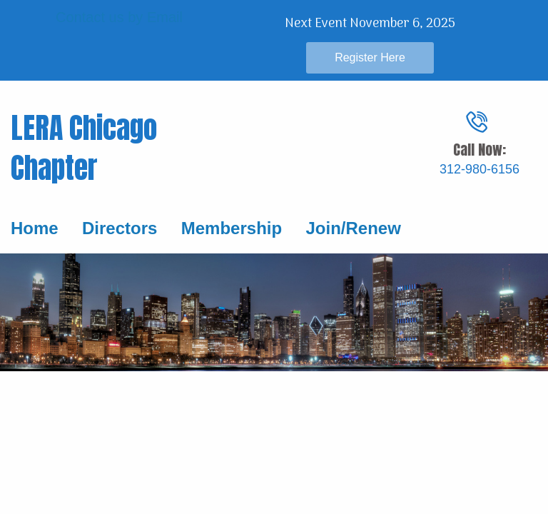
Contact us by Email (119, 17)
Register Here (370, 57)
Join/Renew (352, 228)
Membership (231, 228)
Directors (117, 228)
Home (35, 228)
